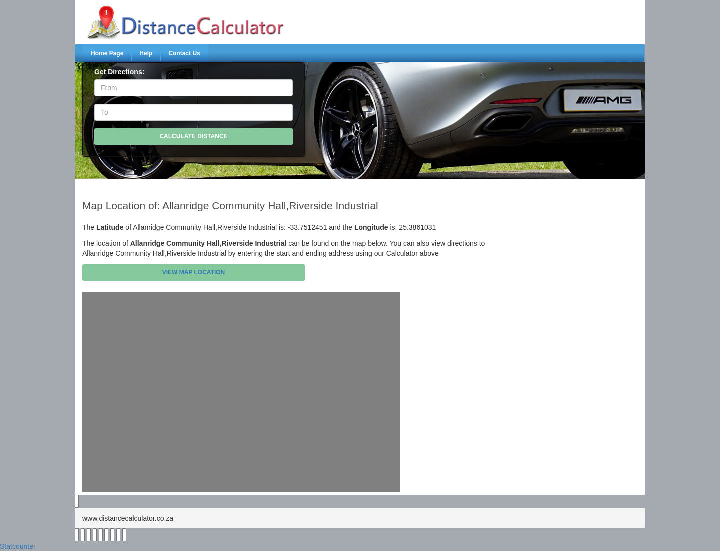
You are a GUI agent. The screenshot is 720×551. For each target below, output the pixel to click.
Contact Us (184, 53)
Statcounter (18, 546)
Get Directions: (119, 72)
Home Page (107, 53)
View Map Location (194, 272)
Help (146, 53)
